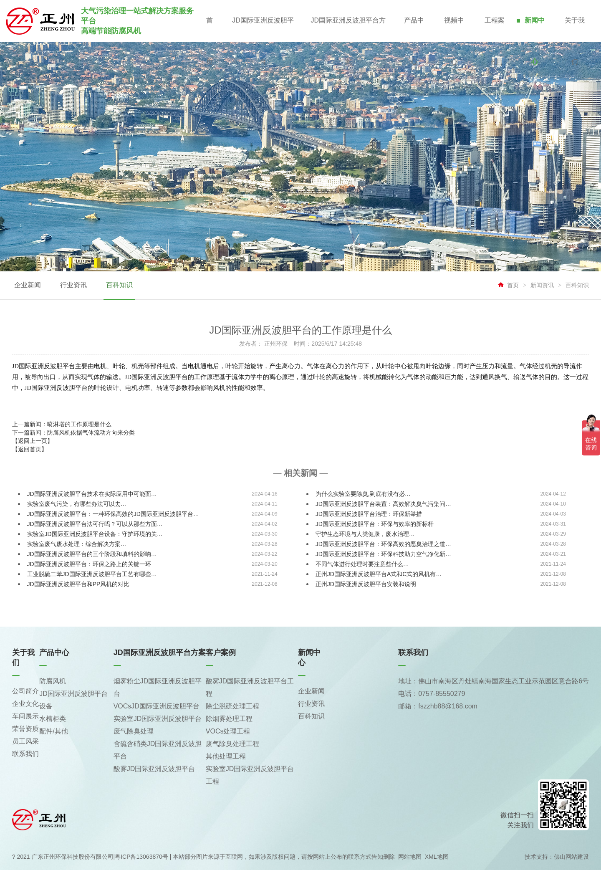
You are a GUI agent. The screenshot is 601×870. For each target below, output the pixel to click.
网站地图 (410, 856)
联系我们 (25, 753)
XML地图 (437, 856)
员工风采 (25, 741)
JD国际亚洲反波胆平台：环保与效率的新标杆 (375, 524)
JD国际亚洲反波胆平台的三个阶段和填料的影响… (92, 554)
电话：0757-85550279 (431, 693)
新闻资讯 (542, 285)
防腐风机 (52, 681)
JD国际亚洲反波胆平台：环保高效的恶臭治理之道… (383, 544)
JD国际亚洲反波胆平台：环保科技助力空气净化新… (383, 554)
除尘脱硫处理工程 (232, 706)
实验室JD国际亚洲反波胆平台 (158, 718)
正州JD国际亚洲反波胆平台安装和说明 (366, 584)
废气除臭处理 (134, 731)
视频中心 (454, 29)
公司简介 (25, 691)
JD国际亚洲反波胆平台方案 (347, 29)
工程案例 (494, 29)
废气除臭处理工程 (232, 743)
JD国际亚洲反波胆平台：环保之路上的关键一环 (89, 564)
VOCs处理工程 (228, 731)
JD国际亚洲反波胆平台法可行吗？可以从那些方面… (95, 524)
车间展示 (25, 716)
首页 (208, 29)
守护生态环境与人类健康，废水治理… (365, 534)
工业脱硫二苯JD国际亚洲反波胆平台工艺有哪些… (92, 574)
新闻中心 (534, 29)
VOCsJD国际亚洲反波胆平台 (156, 706)
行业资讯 (73, 284)
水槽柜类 (52, 718)
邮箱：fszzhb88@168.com (437, 706)
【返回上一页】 (32, 441)
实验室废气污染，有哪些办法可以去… (76, 504)
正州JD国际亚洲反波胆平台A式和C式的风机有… (379, 574)
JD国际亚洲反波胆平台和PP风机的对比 (78, 584)
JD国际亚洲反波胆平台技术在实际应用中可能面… (92, 494)
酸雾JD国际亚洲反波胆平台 (154, 768)
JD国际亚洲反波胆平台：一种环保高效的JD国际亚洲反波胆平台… (113, 514)
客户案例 (221, 652)
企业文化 (25, 703)
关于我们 (575, 29)
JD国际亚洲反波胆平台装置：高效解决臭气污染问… (383, 504)
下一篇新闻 (73, 432)
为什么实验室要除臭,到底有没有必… (363, 494)
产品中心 (413, 29)
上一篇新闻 (61, 424)
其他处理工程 (226, 756)
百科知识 (118, 284)
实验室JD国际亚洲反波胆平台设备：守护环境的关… (95, 534)
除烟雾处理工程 (229, 718)
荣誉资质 (25, 728)
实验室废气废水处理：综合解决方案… (76, 544)
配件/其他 (53, 731)
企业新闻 (27, 284)
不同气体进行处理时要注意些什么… (362, 564)
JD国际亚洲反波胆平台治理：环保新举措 (369, 514)
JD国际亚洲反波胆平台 (262, 29)
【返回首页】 (29, 449)
